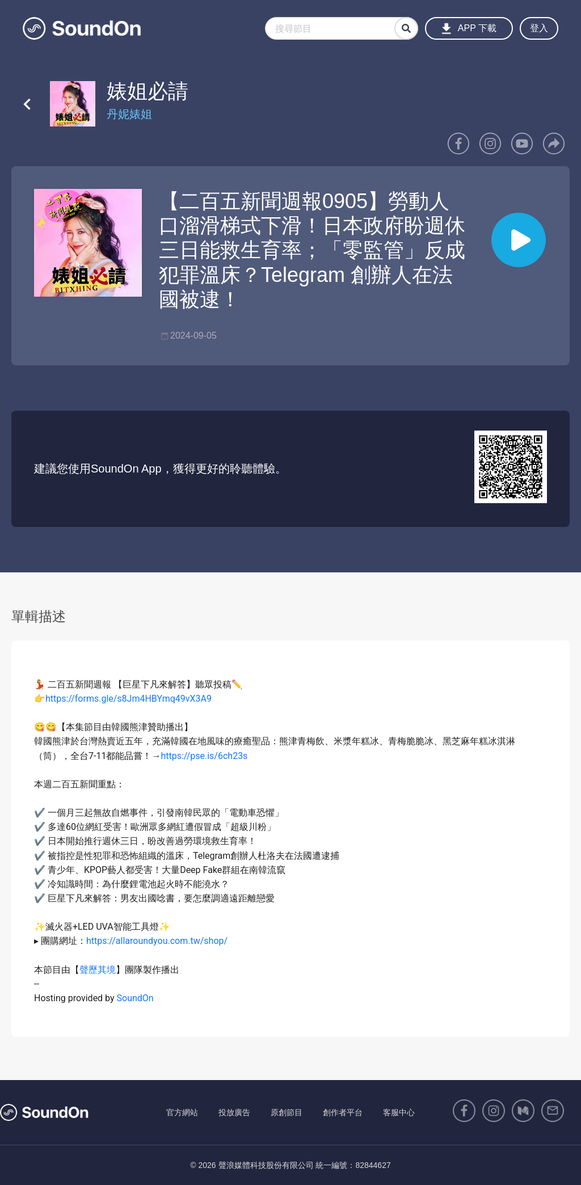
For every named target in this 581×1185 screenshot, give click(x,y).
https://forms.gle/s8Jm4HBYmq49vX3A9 (128, 698)
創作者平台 (343, 1112)
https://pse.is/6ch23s (204, 755)
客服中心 (399, 1112)
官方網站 (182, 1112)
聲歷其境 (97, 969)
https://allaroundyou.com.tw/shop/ (157, 940)
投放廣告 (234, 1112)
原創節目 (286, 1112)
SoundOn (135, 998)
